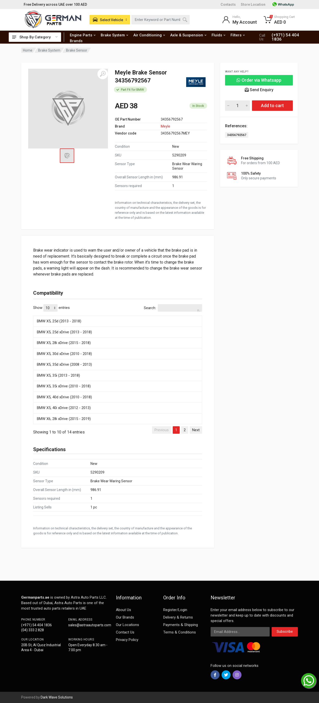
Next (196, 430)
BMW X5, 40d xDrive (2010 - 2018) (64, 397)
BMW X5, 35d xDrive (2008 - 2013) (64, 364)
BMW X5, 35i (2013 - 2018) (58, 375)
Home (27, 50)
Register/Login (175, 610)
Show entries (51, 308)
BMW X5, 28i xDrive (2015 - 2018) (64, 343)
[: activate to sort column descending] (117, 315)
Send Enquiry (259, 89)
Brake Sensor (76, 50)
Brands (76, 41)
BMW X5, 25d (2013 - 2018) (59, 321)
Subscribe (285, 631)
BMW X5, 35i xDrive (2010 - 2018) (64, 386)
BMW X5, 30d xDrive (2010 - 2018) (64, 354)
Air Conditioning (149, 35)
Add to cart (272, 105)
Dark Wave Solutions (57, 697)
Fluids (218, 35)
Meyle (165, 126)
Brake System (114, 35)
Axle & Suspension (188, 35)
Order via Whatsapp (259, 80)
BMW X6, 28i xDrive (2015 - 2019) (64, 419)
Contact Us (125, 632)
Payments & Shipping (180, 625)
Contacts (228, 4)
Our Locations (127, 625)
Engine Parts (82, 35)
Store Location (253, 4)
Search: (173, 308)
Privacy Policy (127, 639)
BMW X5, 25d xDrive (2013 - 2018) (64, 332)
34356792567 (236, 135)
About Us (123, 610)
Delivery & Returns (178, 617)
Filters (238, 35)
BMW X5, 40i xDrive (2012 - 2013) (64, 408)
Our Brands (125, 617)
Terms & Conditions (179, 632)
